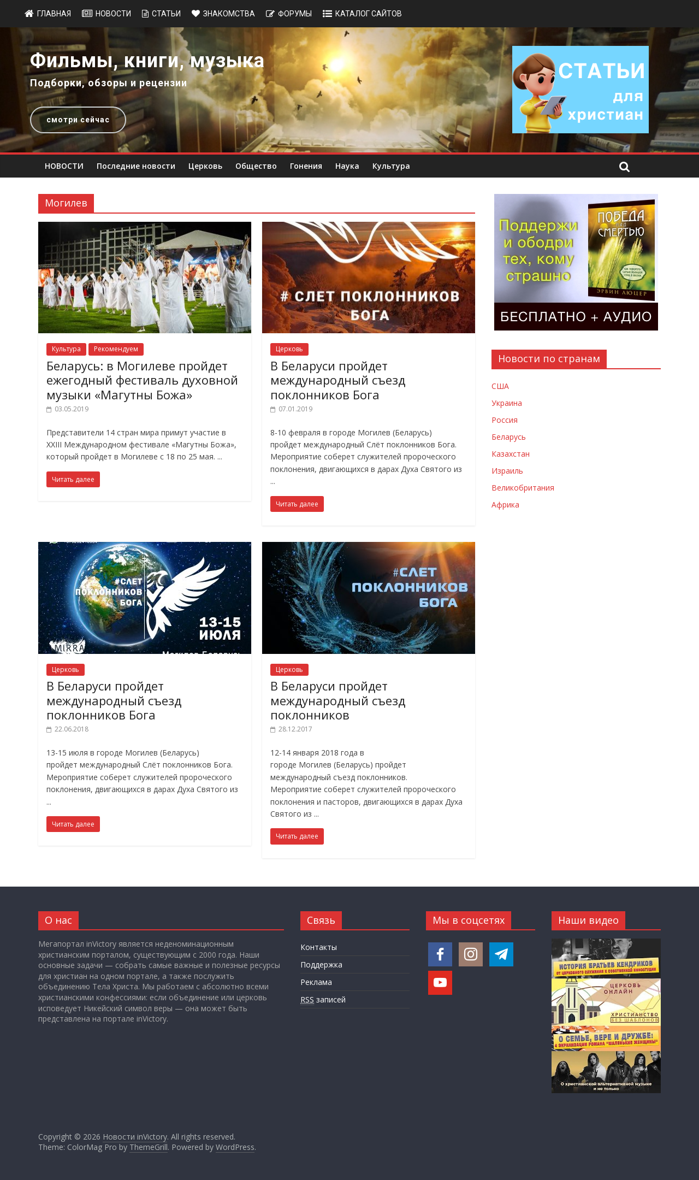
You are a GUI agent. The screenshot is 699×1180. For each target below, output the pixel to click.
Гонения (306, 166)
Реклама (316, 982)
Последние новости (136, 166)
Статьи (166, 13)
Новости (113, 13)
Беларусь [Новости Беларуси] (508, 437)
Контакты (318, 947)
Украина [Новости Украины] (506, 403)
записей (323, 999)
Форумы (295, 13)
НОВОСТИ (64, 166)
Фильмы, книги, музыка (147, 60)
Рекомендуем (116, 348)
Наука (347, 166)
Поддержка (321, 964)
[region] (349, 89)
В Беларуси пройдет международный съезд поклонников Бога (337, 380)
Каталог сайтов (368, 13)
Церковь (205, 166)
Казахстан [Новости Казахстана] (510, 454)
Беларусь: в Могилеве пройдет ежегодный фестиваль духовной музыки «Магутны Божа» (142, 380)
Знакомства (229, 13)
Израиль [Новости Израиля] (507, 470)
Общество (256, 166)
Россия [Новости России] (504, 420)
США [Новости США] (500, 386)
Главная (54, 13)
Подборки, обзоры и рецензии (108, 82)
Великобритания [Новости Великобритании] (522, 487)
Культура (391, 166)
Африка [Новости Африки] (505, 504)
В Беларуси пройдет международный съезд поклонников (337, 700)
